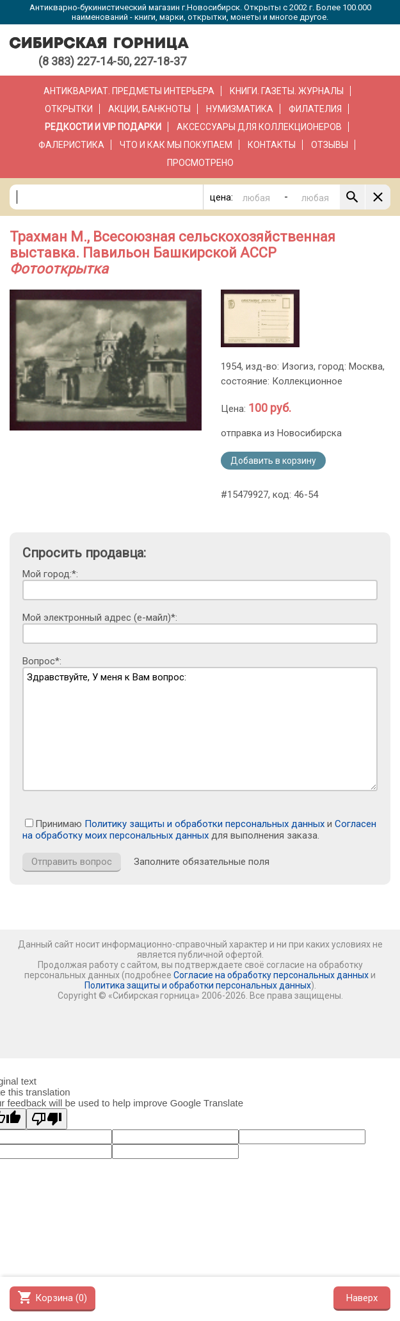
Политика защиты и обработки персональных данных (197, 985)
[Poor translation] (46, 1118)
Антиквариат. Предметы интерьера (129, 91)
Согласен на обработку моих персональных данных (199, 829)
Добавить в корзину (273, 460)
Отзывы (329, 145)
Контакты (272, 145)
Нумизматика (239, 109)
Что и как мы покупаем (176, 145)
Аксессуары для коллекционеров (259, 127)
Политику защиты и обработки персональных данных (204, 824)
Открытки (69, 109)
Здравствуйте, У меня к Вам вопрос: (200, 729)
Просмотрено (200, 163)
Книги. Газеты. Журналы (287, 91)
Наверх (362, 1298)
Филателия (315, 109)
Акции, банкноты (149, 109)
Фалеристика (71, 145)
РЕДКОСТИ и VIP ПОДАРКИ (103, 127)
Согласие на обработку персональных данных (271, 975)
